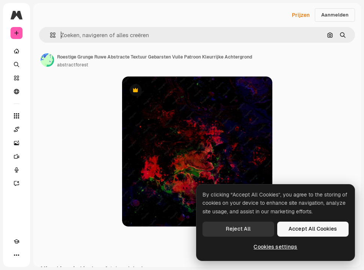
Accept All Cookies (312, 228)
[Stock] (17, 78)
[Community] (17, 92)
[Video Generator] (17, 156)
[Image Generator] (17, 143)
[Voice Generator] (17, 170)
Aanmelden (335, 15)
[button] (49, 35)
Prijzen (301, 15)
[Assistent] (17, 183)
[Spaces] (17, 129)
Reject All (238, 228)
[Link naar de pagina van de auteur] (47, 60)
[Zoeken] (17, 64)
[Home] (17, 51)
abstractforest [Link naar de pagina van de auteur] (72, 65)
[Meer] (17, 255)
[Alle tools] (17, 116)
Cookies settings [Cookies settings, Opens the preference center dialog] (275, 246)
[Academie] (17, 242)
